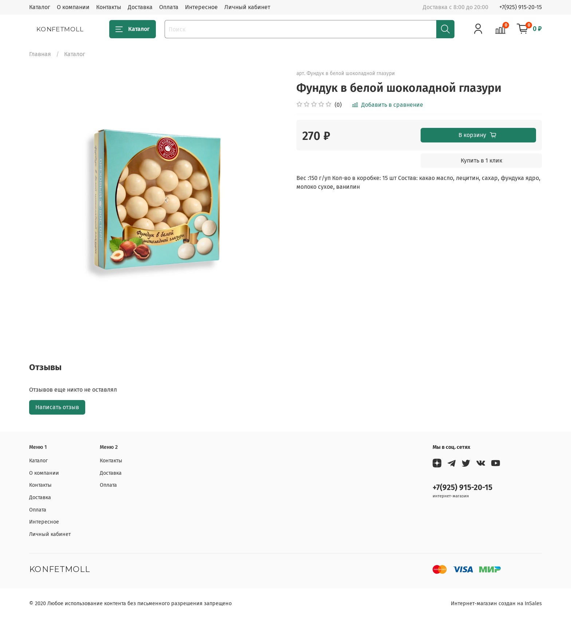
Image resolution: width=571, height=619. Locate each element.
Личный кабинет (247, 7)
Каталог (39, 7)
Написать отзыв (57, 407)
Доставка (140, 7)
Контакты (108, 7)
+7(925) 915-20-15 (520, 7)
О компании (73, 7)
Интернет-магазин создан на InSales (496, 603)
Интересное (201, 7)
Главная (40, 54)
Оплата (168, 7)
